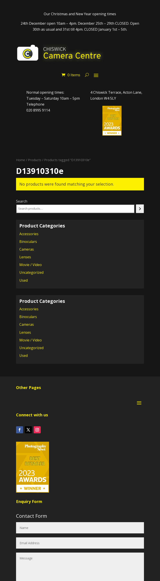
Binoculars (28, 241)
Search (21, 201)
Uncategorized (31, 272)
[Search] (140, 208)
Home (20, 160)
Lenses (25, 257)
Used (23, 280)
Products (34, 160)
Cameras (26, 249)
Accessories (28, 233)
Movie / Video (30, 264)
